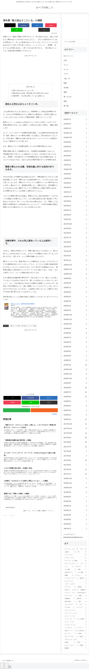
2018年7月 (75, 392)
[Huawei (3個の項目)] (82, 633)
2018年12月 (75, 369)
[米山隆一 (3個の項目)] (69, 642)
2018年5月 (75, 401)
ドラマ (66, 74)
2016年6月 (75, 496)
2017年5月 (75, 455)
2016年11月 (75, 483)
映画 (65, 83)
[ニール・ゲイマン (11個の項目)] (75, 555)
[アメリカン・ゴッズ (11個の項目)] (75, 558)
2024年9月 (75, 142)
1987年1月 (75, 528)
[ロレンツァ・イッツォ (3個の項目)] (75, 616)
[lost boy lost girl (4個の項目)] (81, 592)
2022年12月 (75, 196)
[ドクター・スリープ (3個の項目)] (70, 645)
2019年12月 (75, 314)
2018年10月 (75, 378)
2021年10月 (75, 224)
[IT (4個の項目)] (73, 592)
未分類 (66, 88)
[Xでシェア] (7, 25)
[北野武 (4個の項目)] (82, 595)
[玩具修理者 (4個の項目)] (69, 598)
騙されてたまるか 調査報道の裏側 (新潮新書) (23, 299)
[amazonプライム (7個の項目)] (69, 572)
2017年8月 (75, 442)
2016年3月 (75, 501)
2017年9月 (75, 437)
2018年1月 (75, 419)
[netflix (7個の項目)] (82, 569)
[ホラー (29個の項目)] (83, 549)
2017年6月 (75, 451)
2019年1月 (75, 364)
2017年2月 (75, 469)
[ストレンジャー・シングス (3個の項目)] (75, 613)
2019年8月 (75, 333)
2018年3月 (75, 410)
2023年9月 (75, 173)
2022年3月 (75, 214)
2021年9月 (75, 228)
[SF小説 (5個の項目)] (66, 590)
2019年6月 (75, 342)
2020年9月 (75, 278)
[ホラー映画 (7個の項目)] (82, 572)
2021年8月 (75, 233)
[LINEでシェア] (44, 25)
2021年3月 (75, 255)
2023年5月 (75, 187)
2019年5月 (75, 346)
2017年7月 (75, 446)
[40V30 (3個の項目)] (81, 642)
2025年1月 (75, 128)
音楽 (65, 101)
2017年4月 (75, 460)
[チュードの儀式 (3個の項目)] (81, 619)
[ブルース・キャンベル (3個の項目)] (75, 610)
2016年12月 (75, 478)
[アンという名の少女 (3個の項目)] (80, 630)
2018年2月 (75, 414)
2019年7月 (75, 337)
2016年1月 (75, 510)
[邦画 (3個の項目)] (82, 601)
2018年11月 (75, 374)
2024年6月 (75, 155)
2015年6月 (75, 524)
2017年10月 (75, 433)
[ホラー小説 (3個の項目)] (68, 607)
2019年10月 (75, 324)
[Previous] (2, 666)
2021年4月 (75, 251)
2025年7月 (75, 119)
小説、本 (6, 321)
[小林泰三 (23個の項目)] (69, 552)
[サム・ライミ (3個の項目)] (69, 633)
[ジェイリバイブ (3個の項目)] (69, 627)
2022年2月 (75, 219)
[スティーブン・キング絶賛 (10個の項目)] (75, 560)
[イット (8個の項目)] (68, 566)
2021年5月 (75, 246)
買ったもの (67, 97)
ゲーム (66, 69)
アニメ (66, 65)
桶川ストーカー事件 (15, 321)
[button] (53, 25)
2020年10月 (75, 274)
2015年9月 (75, 515)
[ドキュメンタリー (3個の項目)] (70, 604)
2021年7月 (75, 237)
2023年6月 (75, 183)
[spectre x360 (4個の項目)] (70, 601)
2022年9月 (75, 201)
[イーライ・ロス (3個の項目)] (69, 619)
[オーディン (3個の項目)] (81, 627)
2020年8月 (75, 283)
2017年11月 (75, 428)
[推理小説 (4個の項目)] (81, 598)
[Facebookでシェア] (16, 25)
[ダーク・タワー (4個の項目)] (70, 595)
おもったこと (68, 56)
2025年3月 (75, 123)
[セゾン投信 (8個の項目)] (69, 569)
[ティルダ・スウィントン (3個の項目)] (75, 625)
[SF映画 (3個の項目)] (82, 645)
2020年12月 (75, 264)
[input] (75, 42)
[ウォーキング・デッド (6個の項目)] (70, 578)
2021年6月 (75, 242)
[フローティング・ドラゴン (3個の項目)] (75, 639)
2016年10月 (75, 487)
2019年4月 (75, 351)
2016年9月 (75, 492)
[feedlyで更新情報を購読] (16, 406)
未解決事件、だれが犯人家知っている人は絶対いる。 (29, 91)
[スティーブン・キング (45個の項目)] (71, 549)
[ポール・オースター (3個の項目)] (70, 636)
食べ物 (66, 106)
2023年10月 (75, 169)
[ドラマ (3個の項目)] (82, 604)
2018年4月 (75, 405)
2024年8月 (75, 146)
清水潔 (34, 321)
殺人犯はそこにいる (26, 321)
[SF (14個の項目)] (82, 552)
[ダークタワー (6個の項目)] (69, 587)
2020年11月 (75, 269)
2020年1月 (75, 310)
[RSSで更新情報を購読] (44, 406)
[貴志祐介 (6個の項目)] (82, 578)
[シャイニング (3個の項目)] (81, 607)
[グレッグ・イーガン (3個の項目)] (75, 622)
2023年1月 (75, 192)
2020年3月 (75, 305)
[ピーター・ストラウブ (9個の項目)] (71, 563)
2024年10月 (75, 137)
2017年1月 (75, 474)
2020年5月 (75, 296)
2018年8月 (75, 387)
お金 (65, 60)
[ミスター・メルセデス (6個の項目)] (75, 584)
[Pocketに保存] (35, 25)
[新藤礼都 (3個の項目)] (75, 648)
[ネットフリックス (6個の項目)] (75, 581)
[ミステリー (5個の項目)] (75, 590)
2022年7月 (75, 210)
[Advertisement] (30, 65)
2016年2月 (75, 505)
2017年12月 (75, 424)
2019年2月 (75, 360)
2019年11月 (75, 319)
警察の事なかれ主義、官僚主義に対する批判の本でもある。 (31, 89)
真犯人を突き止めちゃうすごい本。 (23, 86)
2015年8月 (75, 519)
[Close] (9, 667)
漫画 (65, 92)
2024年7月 (75, 151)
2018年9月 (75, 383)
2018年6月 (75, 396)
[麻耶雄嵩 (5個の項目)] (83, 590)
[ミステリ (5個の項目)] (67, 592)
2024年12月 (75, 133)
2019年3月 (75, 355)
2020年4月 (75, 301)
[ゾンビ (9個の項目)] (83, 563)
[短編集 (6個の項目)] (68, 575)
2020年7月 (75, 287)
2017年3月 (75, 464)
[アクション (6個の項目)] (80, 575)
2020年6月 (75, 292)
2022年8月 (75, 205)
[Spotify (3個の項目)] (82, 636)
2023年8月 (75, 178)
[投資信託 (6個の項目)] (81, 587)
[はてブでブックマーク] (25, 25)
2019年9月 (75, 328)
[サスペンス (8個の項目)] (80, 566)
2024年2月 (75, 160)
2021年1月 (75, 260)
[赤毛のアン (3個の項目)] (68, 630)
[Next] (6, 666)
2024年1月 (75, 164)
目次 (28, 82)
